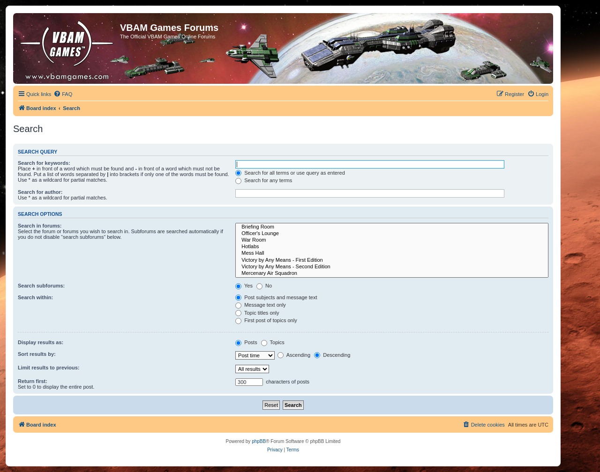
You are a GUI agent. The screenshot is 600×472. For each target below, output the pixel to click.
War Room (392, 240)
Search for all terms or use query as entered (290, 173)
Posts (246, 342)
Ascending (294, 355)
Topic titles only (257, 313)
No (264, 285)
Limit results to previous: (48, 367)
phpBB (259, 441)
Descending (332, 355)
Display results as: (40, 342)
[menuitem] (62, 94)
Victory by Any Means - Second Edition (392, 267)
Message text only (260, 305)
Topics (273, 342)
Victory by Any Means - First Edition (392, 260)
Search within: (35, 297)
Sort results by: (37, 354)
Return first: (32, 381)
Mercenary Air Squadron (392, 273)
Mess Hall (392, 253)
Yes (244, 285)
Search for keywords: (44, 163)
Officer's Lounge (392, 233)
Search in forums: (40, 226)
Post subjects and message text (276, 297)
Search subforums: (41, 285)
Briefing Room (392, 227)
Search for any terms (263, 180)
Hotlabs (392, 246)
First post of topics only (266, 320)
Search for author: (40, 192)
